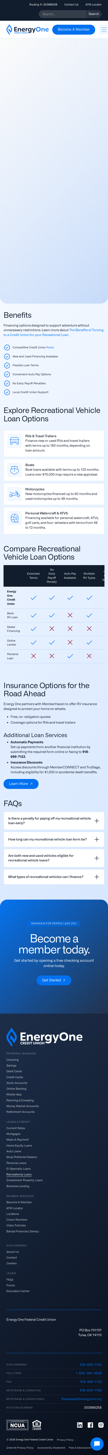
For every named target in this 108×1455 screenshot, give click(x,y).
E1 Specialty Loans (18, 1168)
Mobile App (14, 1094)
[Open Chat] (97, 1444)
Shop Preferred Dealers (21, 1157)
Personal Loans (16, 1162)
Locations (12, 1213)
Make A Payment (17, 1139)
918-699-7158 (91, 1390)
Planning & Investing (20, 1100)
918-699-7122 (91, 1382)
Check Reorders (16, 1219)
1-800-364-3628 (89, 1373)
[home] (27, 29)
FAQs (9, 1279)
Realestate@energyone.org (81, 1399)
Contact (11, 1257)
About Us (12, 1251)
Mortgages (13, 1134)
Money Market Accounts (22, 1106)
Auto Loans (13, 1151)
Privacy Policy (65, 1439)
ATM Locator (94, 4)
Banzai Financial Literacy (22, 1231)
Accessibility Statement (51, 1447)
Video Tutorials (16, 1225)
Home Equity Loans (19, 1145)
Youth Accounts (16, 1082)
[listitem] (54, 821)
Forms (10, 1285)
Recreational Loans (19, 1174)
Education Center (18, 1291)
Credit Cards (14, 1077)
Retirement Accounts (20, 1111)
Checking (12, 1059)
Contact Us (71, 4)
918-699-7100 (91, 1365)
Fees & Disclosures (80, 1447)
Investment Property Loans (24, 1180)
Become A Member (19, 1202)
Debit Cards (14, 1071)
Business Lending (17, 1186)
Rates (50, 347)
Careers (11, 1263)
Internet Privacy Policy (20, 1447)
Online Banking (16, 1088)
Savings (11, 1065)
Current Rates (15, 1128)
